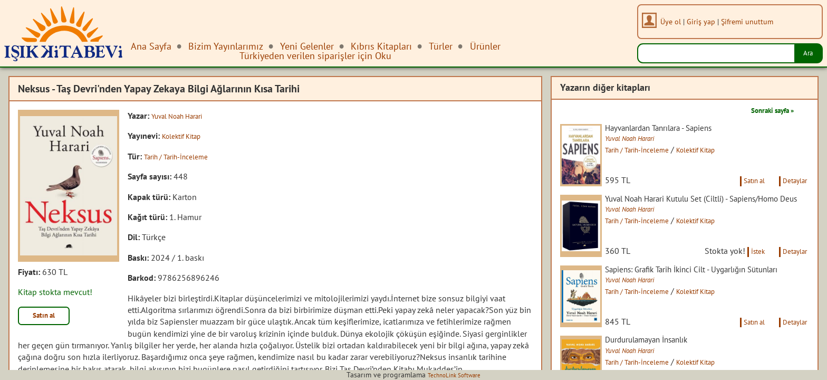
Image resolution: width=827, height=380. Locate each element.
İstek (746, 278)
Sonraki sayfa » (764, 109)
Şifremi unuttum (752, 21)
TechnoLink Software (454, 374)
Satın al (49, 317)
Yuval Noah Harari (184, 115)
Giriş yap (705, 21)
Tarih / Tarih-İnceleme (183, 156)
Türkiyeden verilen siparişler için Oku (315, 56)
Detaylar (791, 194)
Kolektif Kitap (186, 135)
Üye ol (675, 21)
